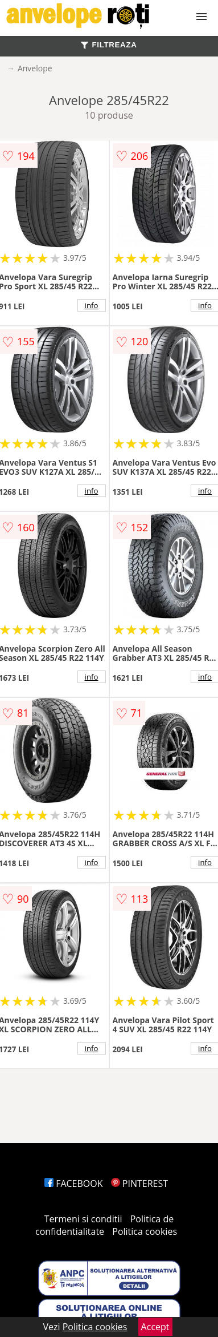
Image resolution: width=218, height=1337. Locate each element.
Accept (155, 1326)
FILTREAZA (109, 45)
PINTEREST (139, 1183)
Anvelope (35, 68)
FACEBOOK (73, 1183)
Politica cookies (144, 1231)
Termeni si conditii (83, 1219)
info (91, 305)
